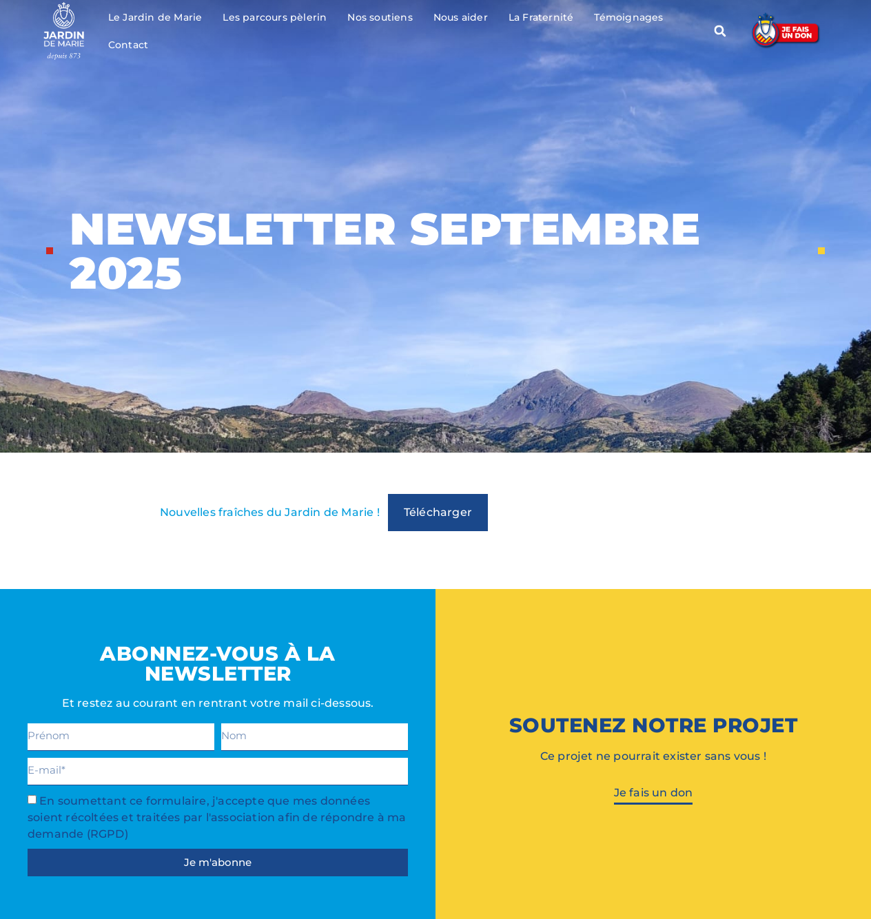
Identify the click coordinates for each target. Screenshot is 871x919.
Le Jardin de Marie (155, 17)
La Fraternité (541, 17)
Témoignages (628, 17)
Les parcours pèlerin (275, 17)
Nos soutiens (379, 17)
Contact (128, 45)
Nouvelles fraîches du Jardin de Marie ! (270, 512)
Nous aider (460, 17)
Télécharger (438, 512)
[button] (720, 31)
